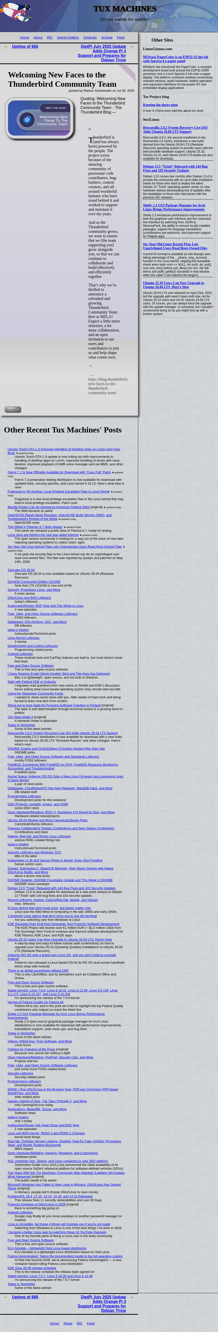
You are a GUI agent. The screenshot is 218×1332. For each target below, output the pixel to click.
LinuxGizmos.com (157, 49)
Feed (120, 37)
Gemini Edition (68, 37)
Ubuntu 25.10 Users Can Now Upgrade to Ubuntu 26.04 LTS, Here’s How (173, 285)
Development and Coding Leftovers (33, 646)
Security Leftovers (20, 1073)
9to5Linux (151, 120)
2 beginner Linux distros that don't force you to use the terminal (52, 916)
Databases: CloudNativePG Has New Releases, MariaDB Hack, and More (60, 788)
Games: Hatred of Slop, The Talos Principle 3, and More (47, 1101)
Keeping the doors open (160, 105)
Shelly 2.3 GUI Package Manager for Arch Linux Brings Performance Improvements (174, 207)
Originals (90, 37)
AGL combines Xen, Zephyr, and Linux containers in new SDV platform (58, 1161)
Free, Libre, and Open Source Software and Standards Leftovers (53, 756)
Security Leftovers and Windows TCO (34, 852)
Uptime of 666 (25, 46)
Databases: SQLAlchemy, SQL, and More (37, 622)
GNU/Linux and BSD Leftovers (29, 598)
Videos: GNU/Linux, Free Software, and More (40, 1041)
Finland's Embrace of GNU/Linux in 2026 (37, 1204)
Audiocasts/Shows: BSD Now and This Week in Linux (46, 606)
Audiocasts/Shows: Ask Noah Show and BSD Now (43, 1125)
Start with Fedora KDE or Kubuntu (32, 682)
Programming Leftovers (24, 796)
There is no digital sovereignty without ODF (38, 970)
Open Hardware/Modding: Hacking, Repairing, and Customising (53, 1153)
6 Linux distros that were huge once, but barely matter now (49, 908)
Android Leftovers (20, 654)
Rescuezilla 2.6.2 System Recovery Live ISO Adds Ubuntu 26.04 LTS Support (175, 130)
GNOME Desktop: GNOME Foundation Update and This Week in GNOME (60, 880)
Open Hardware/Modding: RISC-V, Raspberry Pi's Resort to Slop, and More (61, 812)
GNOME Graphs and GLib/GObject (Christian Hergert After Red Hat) (56, 748)
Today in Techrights (21, 725)
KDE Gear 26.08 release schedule (32, 1268)
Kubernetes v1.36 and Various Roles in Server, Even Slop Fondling (55, 860)
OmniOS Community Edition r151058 (34, 582)
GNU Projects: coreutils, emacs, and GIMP (38, 804)
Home (24, 37)
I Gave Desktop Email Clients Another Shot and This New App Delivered (59, 674)
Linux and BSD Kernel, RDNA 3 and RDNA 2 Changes (46, 1133)
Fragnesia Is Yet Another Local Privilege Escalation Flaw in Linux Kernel (59, 491)
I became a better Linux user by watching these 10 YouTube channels (57, 1232)
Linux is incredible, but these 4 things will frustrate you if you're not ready (59, 1224)
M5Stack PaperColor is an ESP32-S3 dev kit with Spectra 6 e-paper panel (175, 59)
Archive (106, 37)
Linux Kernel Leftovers (24, 638)
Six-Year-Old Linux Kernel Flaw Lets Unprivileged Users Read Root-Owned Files (175, 246)
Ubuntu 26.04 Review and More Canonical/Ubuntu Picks (48, 820)
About (38, 37)
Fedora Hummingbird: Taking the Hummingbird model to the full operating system (65, 1256)
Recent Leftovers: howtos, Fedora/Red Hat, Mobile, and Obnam (53, 900)
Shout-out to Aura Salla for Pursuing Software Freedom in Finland (54, 705)
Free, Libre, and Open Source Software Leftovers (43, 614)
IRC (49, 37)
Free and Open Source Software (31, 666)
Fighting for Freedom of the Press (32, 1049)
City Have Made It (20, 717)
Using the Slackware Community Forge (35, 693)
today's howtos (18, 630)
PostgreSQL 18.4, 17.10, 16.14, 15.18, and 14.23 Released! (50, 1196)
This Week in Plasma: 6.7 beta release (35, 527)
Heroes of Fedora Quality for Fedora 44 (36, 1002)
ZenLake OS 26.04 (21, 570)
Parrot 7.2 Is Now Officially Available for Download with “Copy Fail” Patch (59, 472)
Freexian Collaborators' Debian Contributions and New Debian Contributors (61, 828)
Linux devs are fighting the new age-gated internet (43, 535)
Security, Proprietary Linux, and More (34, 590)
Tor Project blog (156, 97)
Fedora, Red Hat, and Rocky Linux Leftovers (39, 836)
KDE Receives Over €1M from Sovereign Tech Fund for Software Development (64, 924)
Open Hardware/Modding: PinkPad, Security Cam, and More (51, 1057)
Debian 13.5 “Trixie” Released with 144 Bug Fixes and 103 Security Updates (175, 168)
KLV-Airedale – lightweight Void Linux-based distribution (47, 1248)
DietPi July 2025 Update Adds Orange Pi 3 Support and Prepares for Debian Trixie (102, 53)
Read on (12, 409)
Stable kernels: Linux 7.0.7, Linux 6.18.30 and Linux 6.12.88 (50, 1276)
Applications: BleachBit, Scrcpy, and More (37, 1109)
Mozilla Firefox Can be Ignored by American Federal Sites (49, 507)
